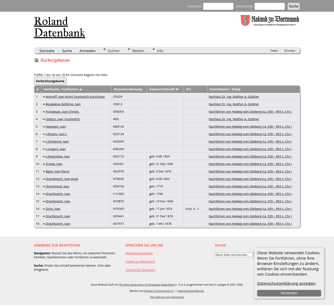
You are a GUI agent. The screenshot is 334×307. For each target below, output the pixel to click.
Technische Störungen (140, 270)
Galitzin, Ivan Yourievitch (63, 119)
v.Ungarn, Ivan (56, 149)
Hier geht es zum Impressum (167, 297)
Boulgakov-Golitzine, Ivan (63, 104)
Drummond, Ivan (57, 186)
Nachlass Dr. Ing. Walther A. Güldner (234, 97)
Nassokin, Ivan (56, 126)
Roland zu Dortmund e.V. (159, 291)
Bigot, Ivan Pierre (57, 171)
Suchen (113, 50)
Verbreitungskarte (50, 81)
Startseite (47, 50)
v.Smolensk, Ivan (57, 141)
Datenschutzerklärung (190, 291)
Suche (67, 50)
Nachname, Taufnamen (62, 89)
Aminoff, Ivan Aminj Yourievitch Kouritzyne (75, 97)
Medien (138, 50)
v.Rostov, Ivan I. (56, 134)
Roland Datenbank (59, 27)
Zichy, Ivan (53, 209)
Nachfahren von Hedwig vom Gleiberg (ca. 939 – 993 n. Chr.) (250, 112)
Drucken (289, 51)
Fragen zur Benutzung (140, 261)
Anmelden (87, 50)
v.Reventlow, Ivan (58, 156)
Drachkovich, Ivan (58, 194)
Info (160, 50)
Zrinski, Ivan (54, 164)
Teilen (274, 51)
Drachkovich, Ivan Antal (62, 179)
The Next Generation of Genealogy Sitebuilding (147, 285)
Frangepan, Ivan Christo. (62, 112)
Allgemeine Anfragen (139, 253)
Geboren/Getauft (164, 89)
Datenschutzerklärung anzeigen (286, 283)
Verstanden (289, 293)
